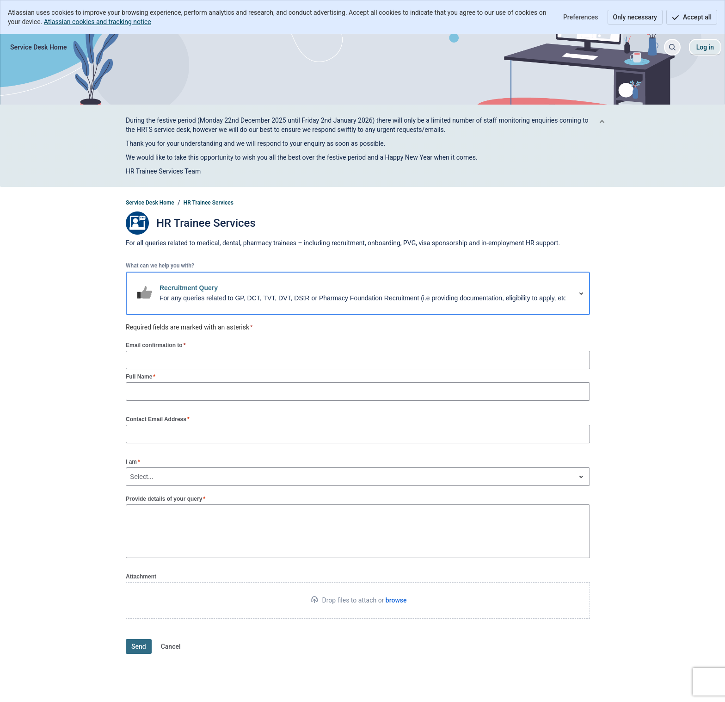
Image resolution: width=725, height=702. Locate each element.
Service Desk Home (150, 202)
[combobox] (131, 476)
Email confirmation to (155, 345)
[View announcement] (602, 122)
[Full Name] (358, 391)
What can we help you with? (160, 265)
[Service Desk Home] (38, 47)
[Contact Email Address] (358, 434)
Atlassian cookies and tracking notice (97, 21)
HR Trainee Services (208, 202)
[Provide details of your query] (358, 531)
